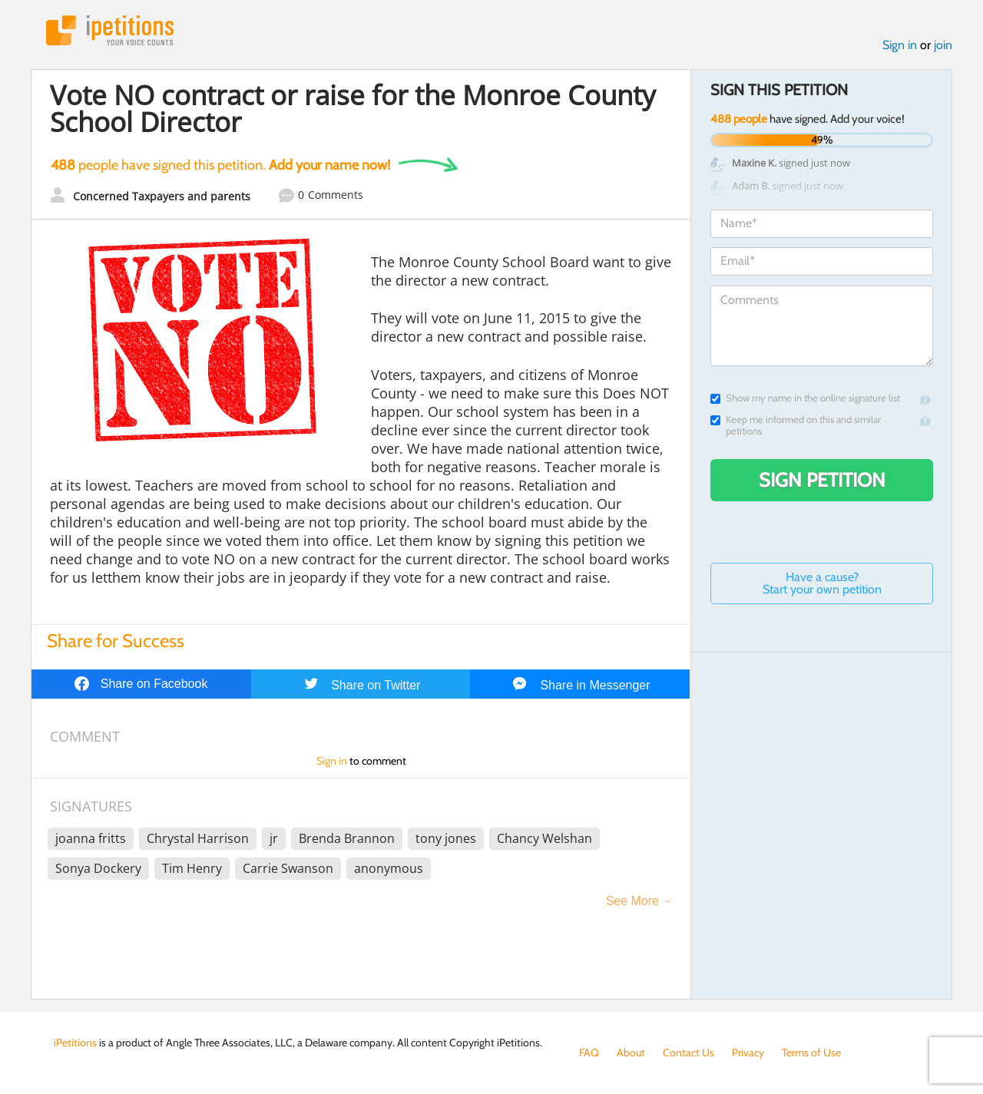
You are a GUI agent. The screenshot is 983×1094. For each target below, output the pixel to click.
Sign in (899, 45)
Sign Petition (822, 479)
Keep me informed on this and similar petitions (795, 425)
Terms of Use (811, 1052)
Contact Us (688, 1052)
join (943, 45)
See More (632, 900)
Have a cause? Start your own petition (822, 583)
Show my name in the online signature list (805, 398)
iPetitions (110, 30)
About (631, 1052)
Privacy (748, 1052)
